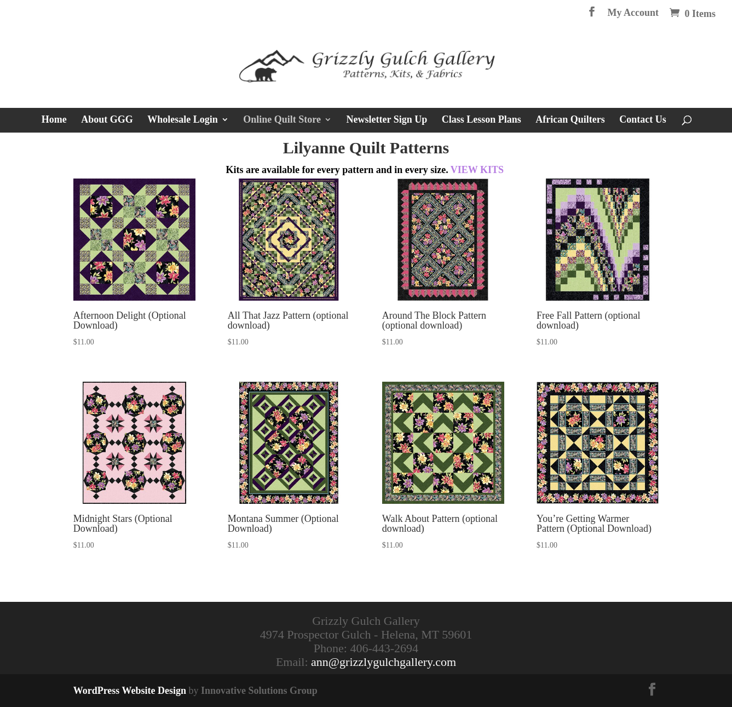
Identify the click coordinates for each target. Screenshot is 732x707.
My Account (633, 13)
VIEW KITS (477, 169)
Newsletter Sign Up (387, 120)
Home (54, 120)
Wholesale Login (182, 120)
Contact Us (642, 120)
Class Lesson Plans (481, 120)
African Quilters (569, 120)
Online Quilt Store (282, 120)
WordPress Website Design (129, 690)
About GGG (107, 120)
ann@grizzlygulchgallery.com (383, 662)
